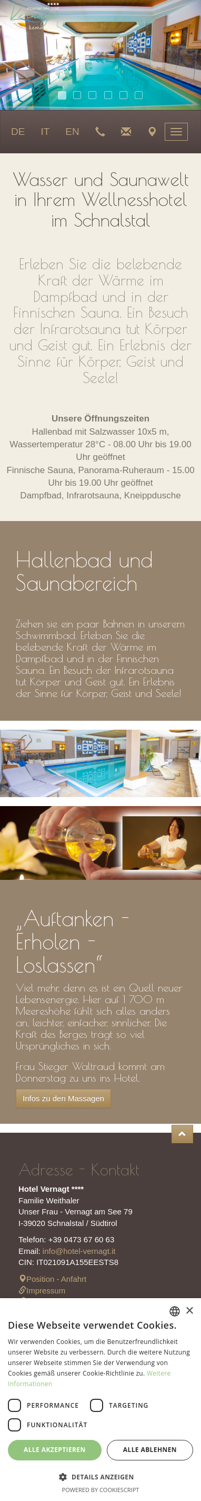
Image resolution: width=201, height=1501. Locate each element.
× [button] (189, 1311)
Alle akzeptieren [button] (55, 1449)
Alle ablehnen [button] (150, 1449)
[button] (100, 1476)
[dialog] (100, 1399)
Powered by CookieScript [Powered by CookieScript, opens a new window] (100, 1490)
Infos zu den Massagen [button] (63, 1098)
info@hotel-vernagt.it (79, 1251)
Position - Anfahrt (52, 1278)
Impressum (41, 1290)
